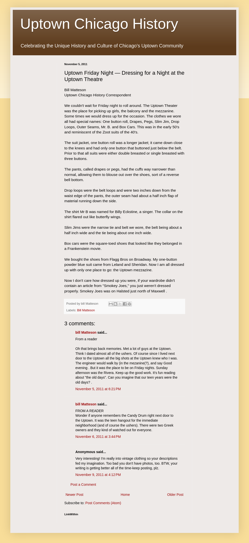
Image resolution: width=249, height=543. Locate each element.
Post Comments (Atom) (103, 503)
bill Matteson (86, 332)
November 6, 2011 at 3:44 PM (98, 437)
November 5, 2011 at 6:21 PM (98, 389)
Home (125, 495)
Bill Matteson (86, 310)
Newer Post (74, 495)
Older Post (175, 495)
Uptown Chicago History (99, 23)
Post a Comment (83, 484)
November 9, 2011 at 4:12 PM (98, 475)
